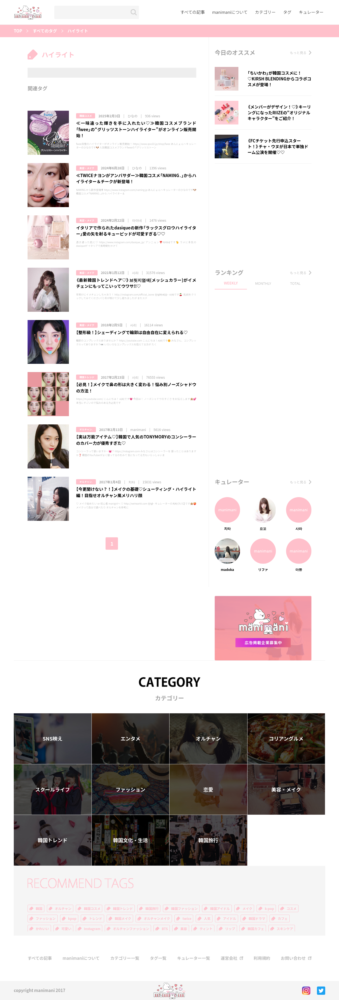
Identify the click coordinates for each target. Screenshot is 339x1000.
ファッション (130, 789)
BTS (165, 928)
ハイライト (78, 31)
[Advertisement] (263, 214)
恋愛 (208, 789)
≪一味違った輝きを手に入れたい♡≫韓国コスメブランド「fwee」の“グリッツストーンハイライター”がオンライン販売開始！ (136, 129)
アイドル (229, 918)
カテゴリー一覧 (124, 958)
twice (186, 918)
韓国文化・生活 (130, 840)
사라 (135, 272)
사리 (133, 325)
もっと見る (298, 52)
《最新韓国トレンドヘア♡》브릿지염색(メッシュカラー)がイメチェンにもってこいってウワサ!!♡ (136, 283)
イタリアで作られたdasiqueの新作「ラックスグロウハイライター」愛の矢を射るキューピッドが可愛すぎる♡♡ (136, 231)
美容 (184, 928)
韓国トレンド (86, 377)
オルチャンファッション (131, 928)
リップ (230, 928)
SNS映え (53, 738)
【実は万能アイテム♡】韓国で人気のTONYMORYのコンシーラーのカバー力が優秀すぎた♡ (136, 440)
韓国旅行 (208, 840)
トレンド (95, 918)
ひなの (133, 116)
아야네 (137, 220)
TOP (18, 31)
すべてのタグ (45, 31)
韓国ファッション (184, 908)
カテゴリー (265, 12)
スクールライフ (52, 789)
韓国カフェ (255, 928)
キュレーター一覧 (193, 958)
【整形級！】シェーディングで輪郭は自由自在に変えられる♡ (132, 332)
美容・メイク (86, 168)
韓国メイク (123, 918)
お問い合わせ (293, 958)
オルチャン (208, 738)
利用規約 (262, 958)
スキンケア (285, 928)
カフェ (283, 918)
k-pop (269, 908)
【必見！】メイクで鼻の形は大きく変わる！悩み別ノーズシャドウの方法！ (136, 387)
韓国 (39, 908)
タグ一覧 (158, 958)
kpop (72, 918)
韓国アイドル (220, 908)
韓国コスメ (85, 116)
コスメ (292, 908)
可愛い (66, 928)
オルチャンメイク (157, 918)
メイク (247, 908)
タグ (287, 12)
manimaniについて (230, 12)
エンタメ (130, 738)
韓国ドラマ (257, 918)
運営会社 (229, 958)
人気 (207, 918)
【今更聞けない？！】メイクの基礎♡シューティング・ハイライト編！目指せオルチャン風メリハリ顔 (136, 492)
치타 (131, 482)
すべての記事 (192, 12)
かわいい (42, 928)
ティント (206, 928)
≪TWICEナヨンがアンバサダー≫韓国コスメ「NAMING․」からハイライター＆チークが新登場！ (136, 178)
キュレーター (311, 12)
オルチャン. (86, 429)
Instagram (92, 928)
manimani (138, 429)
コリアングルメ (286, 738)
